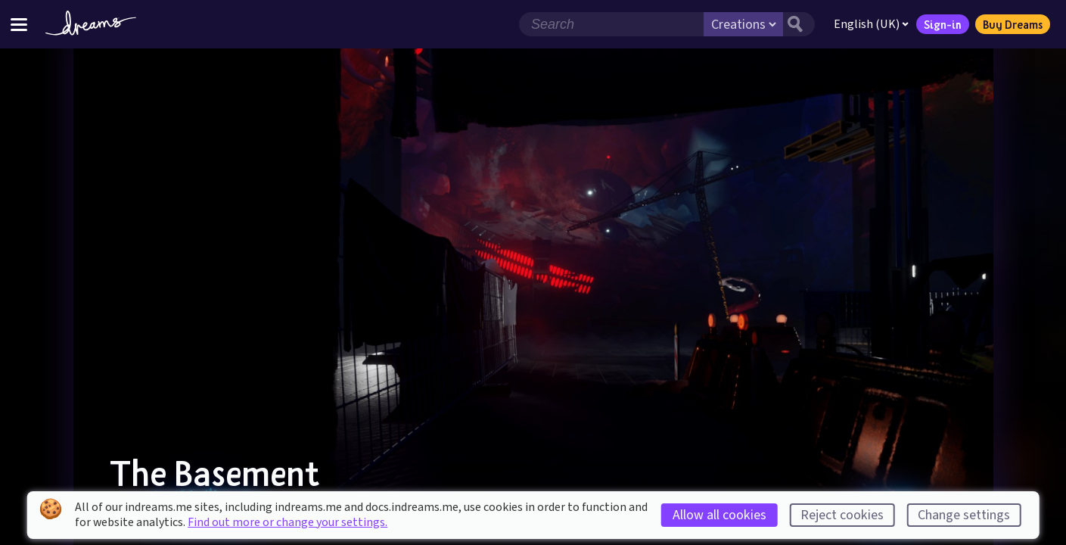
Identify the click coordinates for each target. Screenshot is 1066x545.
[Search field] (611, 24)
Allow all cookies (719, 515)
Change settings (964, 515)
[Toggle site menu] (19, 24)
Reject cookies (842, 515)
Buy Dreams (1013, 24)
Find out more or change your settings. (287, 522)
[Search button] (799, 24)
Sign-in (943, 24)
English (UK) (871, 24)
